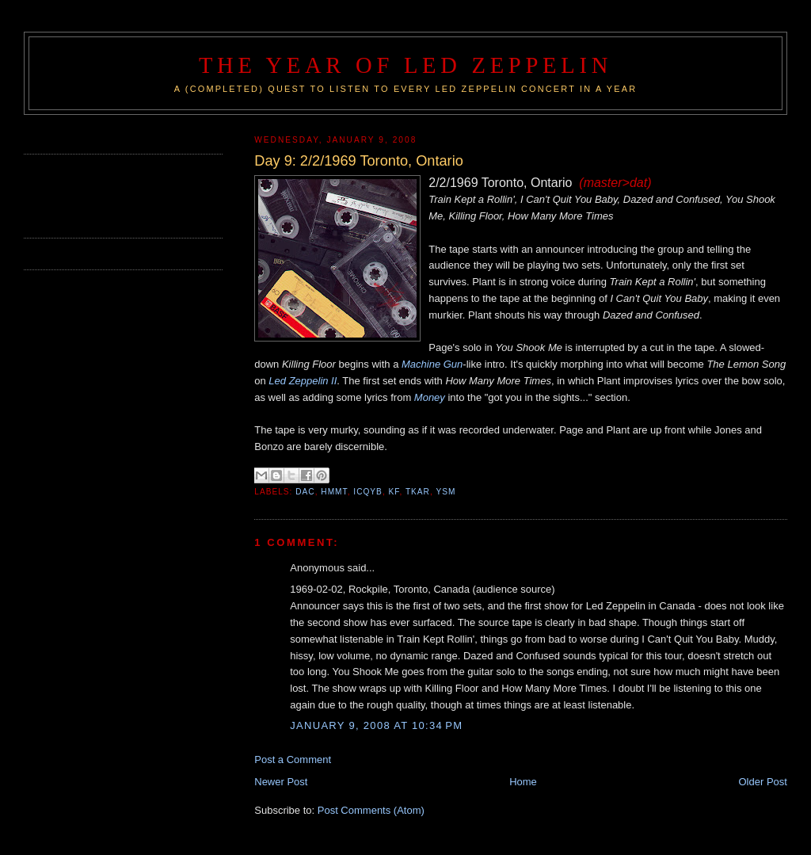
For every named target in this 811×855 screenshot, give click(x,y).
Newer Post (280, 782)
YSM (445, 491)
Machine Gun (432, 364)
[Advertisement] (116, 194)
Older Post (763, 782)
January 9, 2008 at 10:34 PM (376, 725)
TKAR (418, 491)
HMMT (334, 491)
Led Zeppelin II (302, 381)
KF (394, 491)
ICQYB (368, 491)
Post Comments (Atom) (371, 810)
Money (429, 397)
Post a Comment (292, 759)
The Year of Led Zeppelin (405, 65)
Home (523, 782)
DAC (304, 491)
